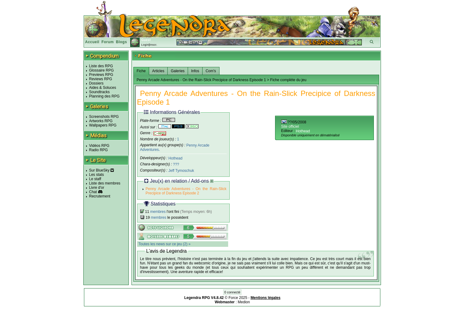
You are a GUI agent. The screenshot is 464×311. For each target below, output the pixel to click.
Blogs (121, 42)
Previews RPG (101, 75)
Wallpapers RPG (103, 125)
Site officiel (290, 126)
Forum (108, 42)
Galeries (178, 71)
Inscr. (153, 44)
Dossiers (96, 83)
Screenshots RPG (104, 116)
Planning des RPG (104, 96)
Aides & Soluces (102, 87)
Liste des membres (104, 183)
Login (145, 44)
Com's (211, 71)
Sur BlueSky (101, 170)
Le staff (95, 179)
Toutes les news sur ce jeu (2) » (165, 244)
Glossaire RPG (101, 70)
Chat (93, 192)
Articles (158, 71)
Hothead (175, 158)
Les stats (96, 174)
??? (176, 164)
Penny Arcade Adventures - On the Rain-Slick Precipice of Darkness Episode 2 (186, 191)
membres (158, 211)
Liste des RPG (101, 66)
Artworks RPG (101, 121)
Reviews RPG (100, 79)
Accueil (92, 42)
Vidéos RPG (99, 145)
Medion (244, 302)
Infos (195, 71)
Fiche (141, 71)
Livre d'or (96, 187)
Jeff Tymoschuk (181, 170)
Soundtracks (99, 92)
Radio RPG (98, 150)
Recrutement (100, 196)
